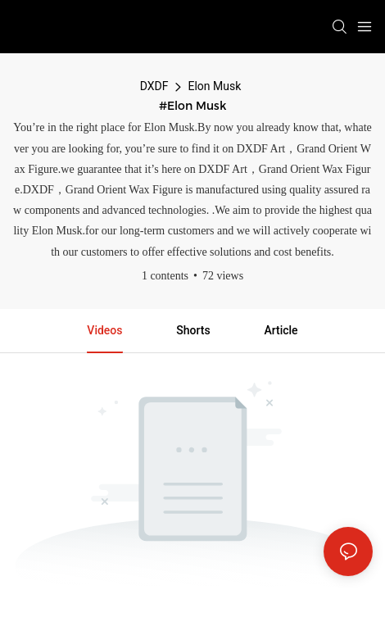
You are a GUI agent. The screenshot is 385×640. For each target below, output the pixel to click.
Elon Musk (214, 86)
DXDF (154, 86)
